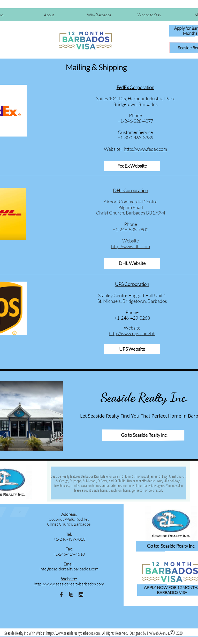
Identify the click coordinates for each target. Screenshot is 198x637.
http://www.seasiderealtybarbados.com (73, 633)
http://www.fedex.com (145, 149)
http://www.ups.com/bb (132, 333)
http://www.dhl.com (130, 246)
